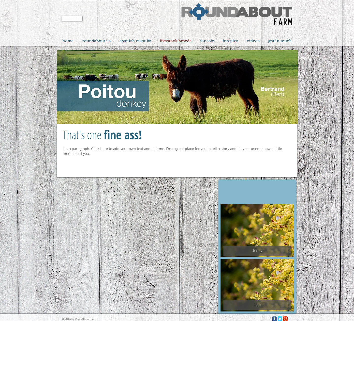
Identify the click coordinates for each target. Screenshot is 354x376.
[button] (257, 251)
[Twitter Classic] (280, 318)
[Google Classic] (285, 318)
